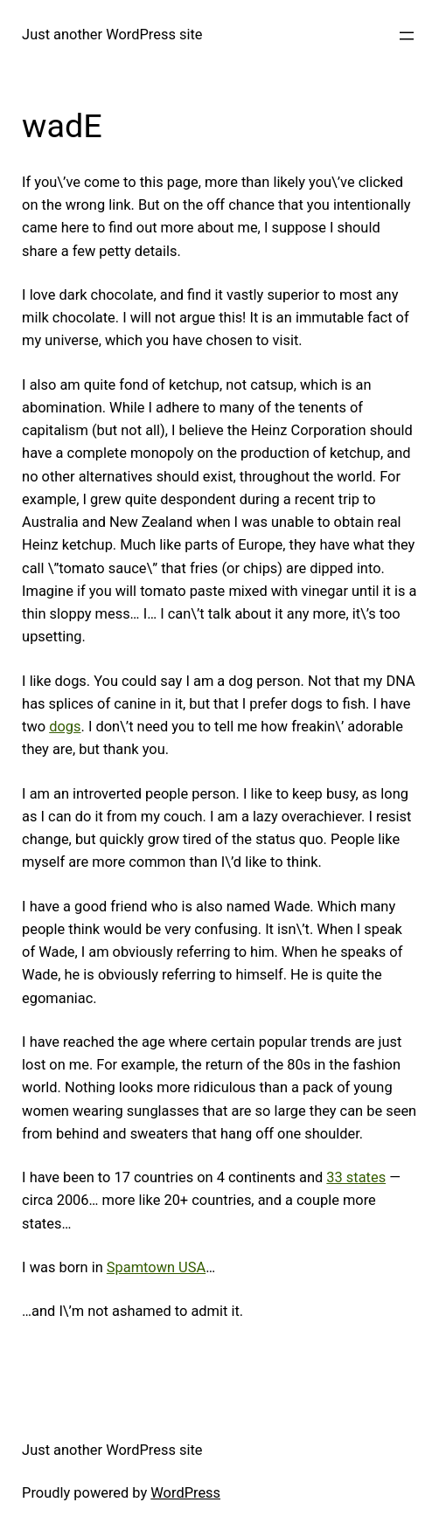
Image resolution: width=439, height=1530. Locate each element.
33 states (356, 1177)
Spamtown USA (156, 1267)
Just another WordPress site (112, 34)
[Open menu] (406, 35)
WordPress (185, 1493)
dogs (64, 726)
